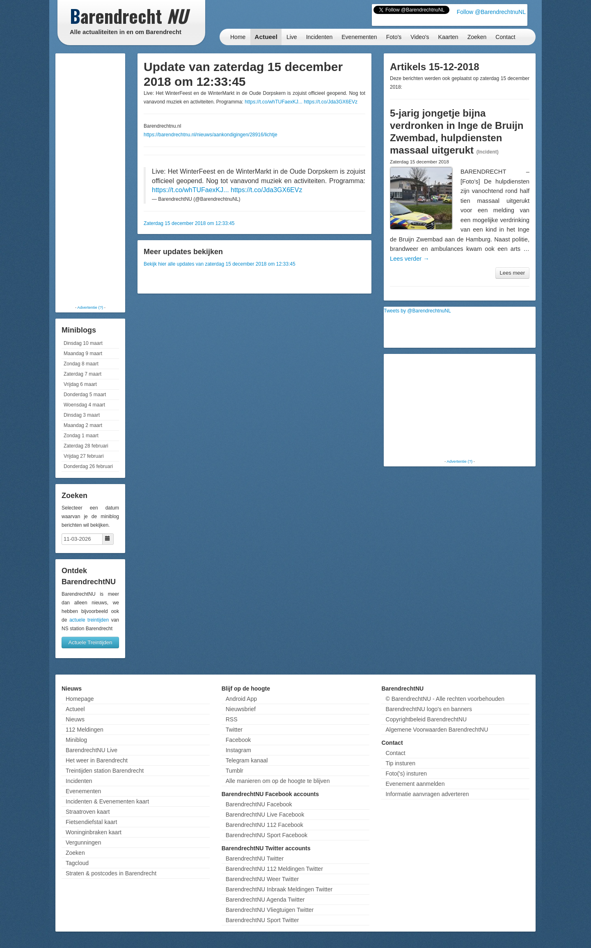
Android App (241, 699)
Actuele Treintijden (90, 642)
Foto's (394, 37)
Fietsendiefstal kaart (91, 822)
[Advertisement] (90, 178)
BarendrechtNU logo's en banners (428, 709)
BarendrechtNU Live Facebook (265, 814)
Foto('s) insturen (406, 773)
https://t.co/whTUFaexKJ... (273, 102)
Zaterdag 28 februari (86, 446)
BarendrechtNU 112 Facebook (264, 825)
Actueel (265, 36)
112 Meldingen (84, 729)
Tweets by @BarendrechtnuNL (417, 311)
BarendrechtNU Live (91, 750)
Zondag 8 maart (81, 364)
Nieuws (75, 719)
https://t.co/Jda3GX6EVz (330, 102)
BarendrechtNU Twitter (255, 858)
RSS (232, 719)
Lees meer (512, 273)
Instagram (238, 750)
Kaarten (448, 37)
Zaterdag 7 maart (82, 374)
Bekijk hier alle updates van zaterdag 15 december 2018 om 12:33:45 (220, 264)
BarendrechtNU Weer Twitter (262, 879)
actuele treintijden (89, 620)
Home (237, 37)
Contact (505, 37)
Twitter (234, 729)
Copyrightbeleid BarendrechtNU (426, 719)
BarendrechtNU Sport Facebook (266, 835)
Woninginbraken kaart (93, 832)
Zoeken (477, 37)
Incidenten (319, 37)
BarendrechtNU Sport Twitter (262, 920)
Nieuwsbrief (241, 709)
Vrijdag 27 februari (84, 456)
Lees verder (409, 258)
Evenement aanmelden (414, 783)
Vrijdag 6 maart (80, 384)
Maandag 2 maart (83, 425)
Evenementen (359, 37)
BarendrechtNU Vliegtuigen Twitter (270, 910)
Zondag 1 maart (81, 435)
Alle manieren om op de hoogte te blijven (278, 781)
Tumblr (234, 770)
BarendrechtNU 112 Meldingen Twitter (274, 868)
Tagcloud (77, 863)
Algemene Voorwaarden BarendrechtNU (436, 729)
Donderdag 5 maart (85, 394)
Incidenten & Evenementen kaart (107, 801)
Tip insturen (400, 763)
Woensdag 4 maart (84, 405)
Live (291, 37)
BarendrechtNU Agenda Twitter (265, 899)
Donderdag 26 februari (88, 466)
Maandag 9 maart (83, 353)
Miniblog (76, 740)
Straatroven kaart (88, 811)
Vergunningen (83, 842)
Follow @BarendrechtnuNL (491, 12)
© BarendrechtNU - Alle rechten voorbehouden (444, 699)
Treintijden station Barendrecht (105, 770)
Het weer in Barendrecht (97, 760)
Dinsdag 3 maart (82, 415)
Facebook (238, 740)
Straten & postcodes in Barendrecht (111, 873)
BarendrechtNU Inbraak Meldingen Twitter (279, 889)
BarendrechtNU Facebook (259, 804)
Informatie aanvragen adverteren (427, 794)
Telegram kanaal (247, 760)
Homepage (80, 699)
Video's (419, 37)
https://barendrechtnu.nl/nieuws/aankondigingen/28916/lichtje (210, 135)
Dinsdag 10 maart (83, 343)
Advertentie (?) (90, 307)
